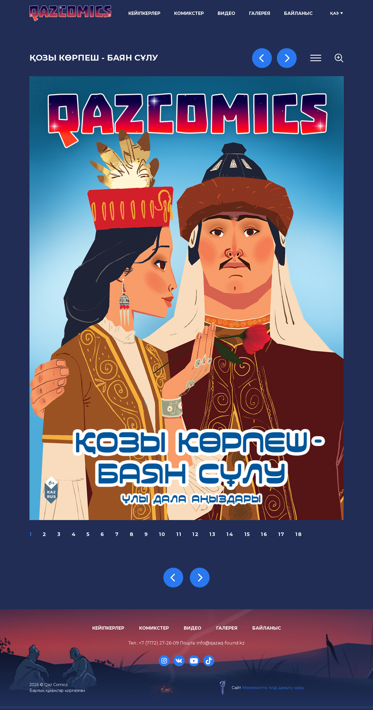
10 (164, 535)
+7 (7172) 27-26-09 (159, 645)
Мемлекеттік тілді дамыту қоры (271, 689)
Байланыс (299, 13)
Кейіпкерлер (146, 13)
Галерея (261, 13)
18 (302, 535)
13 (215, 535)
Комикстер (190, 13)
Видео (228, 13)
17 (285, 535)
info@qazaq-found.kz (221, 645)
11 (181, 535)
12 (198, 535)
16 (267, 535)
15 (250, 535)
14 (233, 535)
